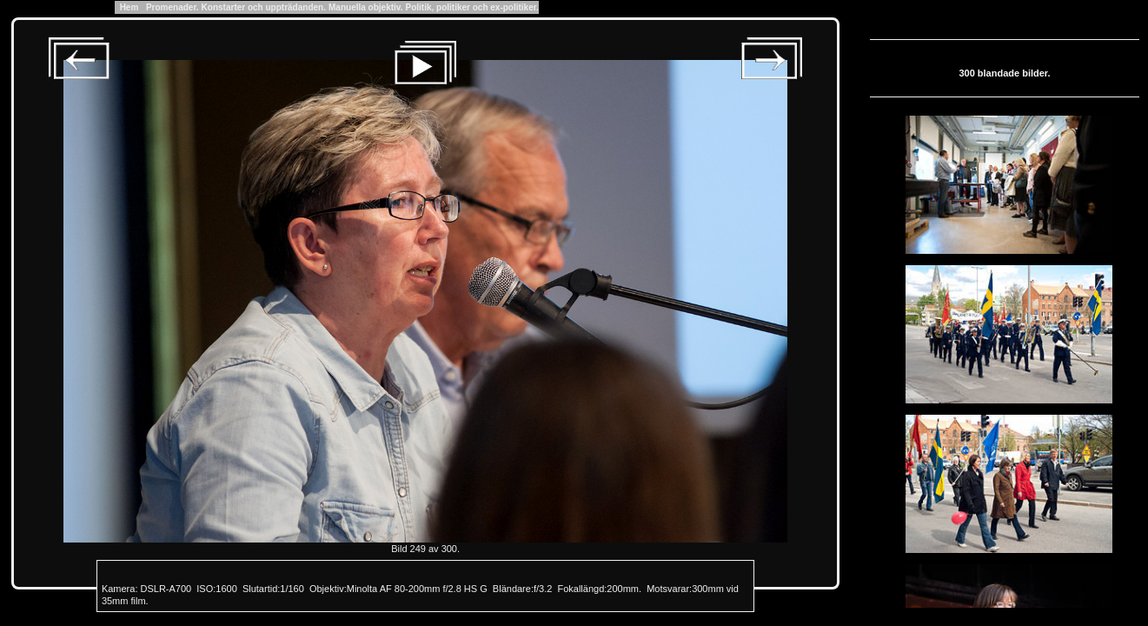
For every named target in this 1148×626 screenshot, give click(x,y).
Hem (129, 7)
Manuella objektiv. (365, 7)
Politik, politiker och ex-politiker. (471, 7)
